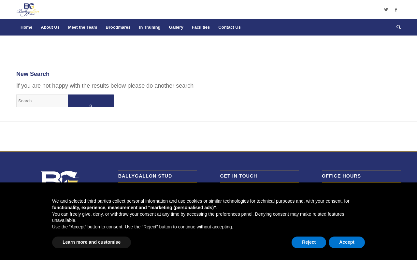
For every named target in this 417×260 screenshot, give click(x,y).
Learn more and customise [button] (92, 242)
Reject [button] (309, 242)
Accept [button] (346, 242)
